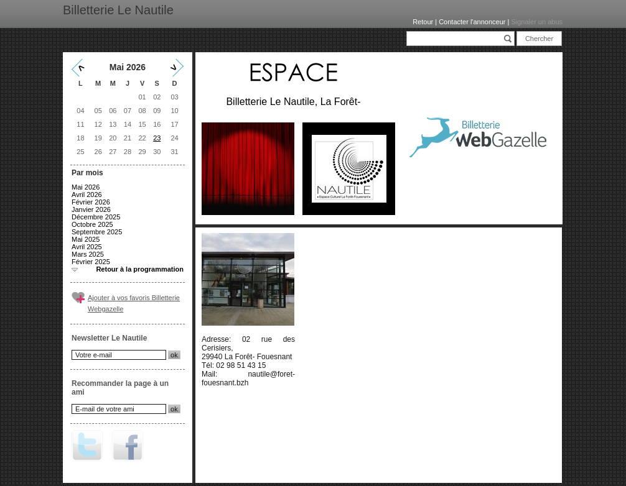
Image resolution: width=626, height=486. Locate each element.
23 (157, 138)
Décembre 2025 (96, 217)
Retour (423, 21)
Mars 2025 (88, 254)
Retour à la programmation (140, 269)
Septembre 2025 (97, 232)
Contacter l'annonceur (472, 21)
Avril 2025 (87, 246)
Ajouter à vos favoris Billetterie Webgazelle (134, 303)
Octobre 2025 (92, 224)
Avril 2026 (87, 194)
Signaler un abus (537, 21)
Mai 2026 (86, 187)
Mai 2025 (86, 239)
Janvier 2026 (91, 209)
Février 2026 (91, 202)
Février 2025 (91, 261)
